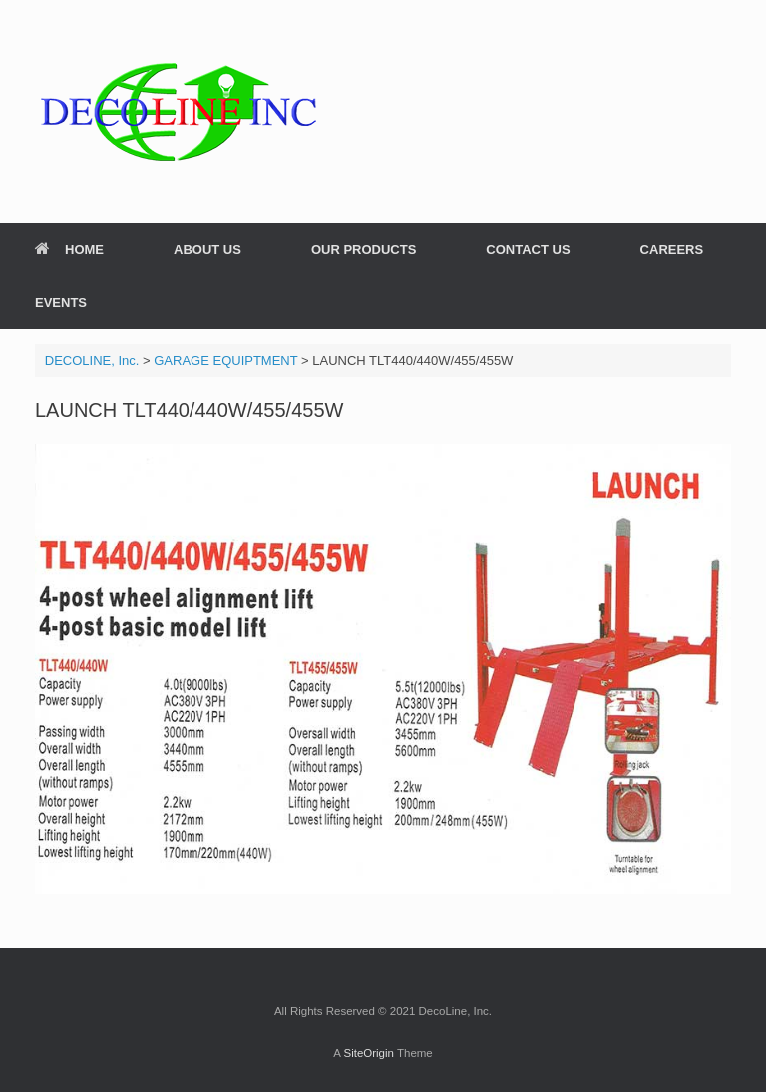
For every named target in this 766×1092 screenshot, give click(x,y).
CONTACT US (528, 249)
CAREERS (672, 249)
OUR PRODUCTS (363, 249)
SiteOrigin (368, 1053)
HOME (69, 249)
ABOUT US (207, 249)
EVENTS (61, 302)
